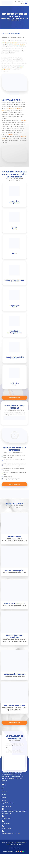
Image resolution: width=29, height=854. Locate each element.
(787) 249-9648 (6, 828)
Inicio (3, 788)
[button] (26, 3)
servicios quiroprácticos (18, 45)
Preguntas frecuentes (7, 803)
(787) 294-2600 (6, 818)
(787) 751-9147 (6, 823)
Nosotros (4, 794)
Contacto (4, 800)
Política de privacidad (14, 848)
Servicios (4, 797)
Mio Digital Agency (18, 844)
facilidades (23, 120)
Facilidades (5, 791)
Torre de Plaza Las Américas (10, 43)
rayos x (11, 134)
